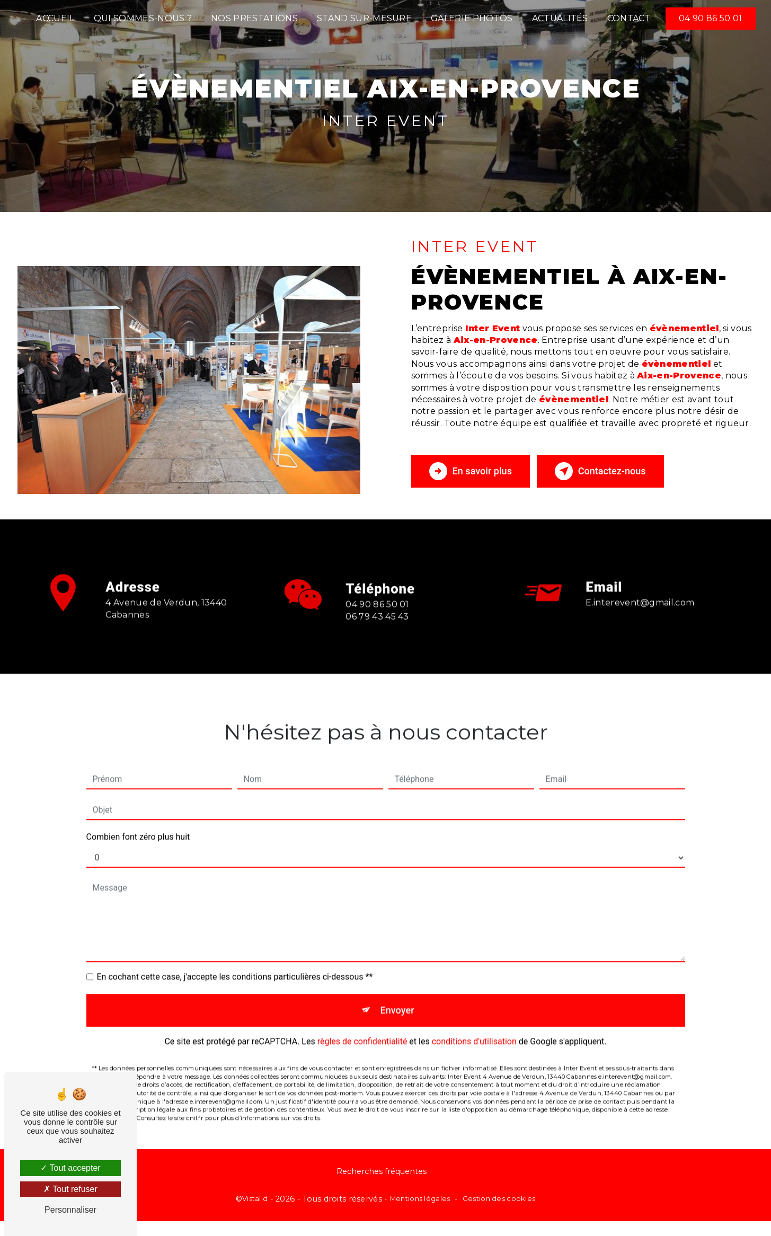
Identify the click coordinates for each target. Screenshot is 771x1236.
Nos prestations (254, 18)
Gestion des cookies (499, 1201)
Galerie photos (471, 18)
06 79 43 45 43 (377, 631)
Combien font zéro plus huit (138, 822)
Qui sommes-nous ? (143, 18)
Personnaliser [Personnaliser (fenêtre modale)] (70, 1209)
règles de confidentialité (362, 1030)
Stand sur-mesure (364, 18)
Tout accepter (70, 1167)
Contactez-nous (620, 471)
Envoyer (397, 997)
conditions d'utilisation (474, 1030)
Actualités (560, 18)
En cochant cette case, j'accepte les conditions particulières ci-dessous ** (235, 962)
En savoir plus (476, 471)
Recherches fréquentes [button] (381, 1174)
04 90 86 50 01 (710, 18)
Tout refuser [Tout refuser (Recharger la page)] (70, 1189)
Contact (629, 18)
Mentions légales (420, 1201)
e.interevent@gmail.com (640, 588)
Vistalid (255, 1201)
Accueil (55, 18)
